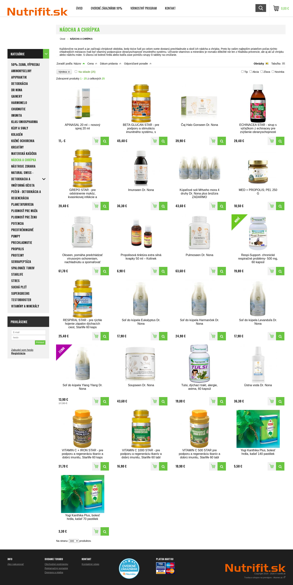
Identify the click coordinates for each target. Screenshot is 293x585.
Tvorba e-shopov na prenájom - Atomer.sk (265, 577)
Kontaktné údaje (90, 564)
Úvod (79, 8)
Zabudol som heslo (22, 349)
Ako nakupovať (15, 564)
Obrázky (259, 63)
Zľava (266, 71)
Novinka (279, 71)
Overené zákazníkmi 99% (106, 8)
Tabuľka (275, 63)
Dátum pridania (109, 63)
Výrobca (64, 71)
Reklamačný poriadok (56, 568)
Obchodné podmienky (56, 564)
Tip (246, 71)
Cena (90, 63)
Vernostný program (143, 8)
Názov (77, 63)
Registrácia (18, 353)
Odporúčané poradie (136, 63)
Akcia (255, 71)
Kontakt (170, 8)
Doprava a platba (54, 572)
